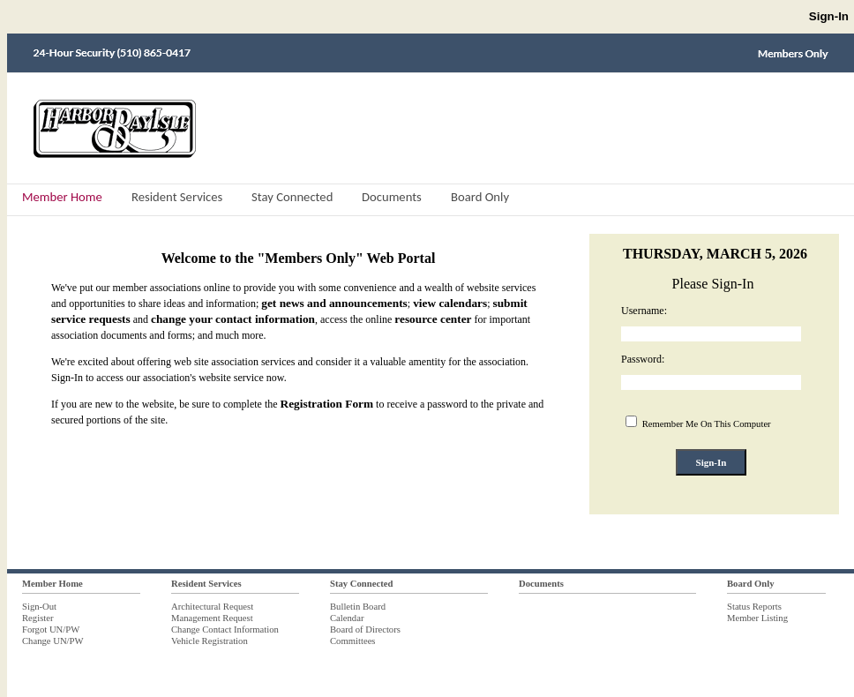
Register (38, 618)
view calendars (450, 303)
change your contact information (233, 319)
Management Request (212, 618)
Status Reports (754, 606)
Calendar (346, 618)
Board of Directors (365, 629)
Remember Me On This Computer (705, 424)
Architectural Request (212, 606)
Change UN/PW (53, 641)
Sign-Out (39, 606)
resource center (432, 319)
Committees (353, 641)
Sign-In (829, 16)
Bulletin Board (358, 606)
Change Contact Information (225, 629)
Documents (541, 583)
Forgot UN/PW (50, 629)
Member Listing (757, 618)
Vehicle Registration (209, 641)
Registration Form (327, 403)
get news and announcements (334, 303)
